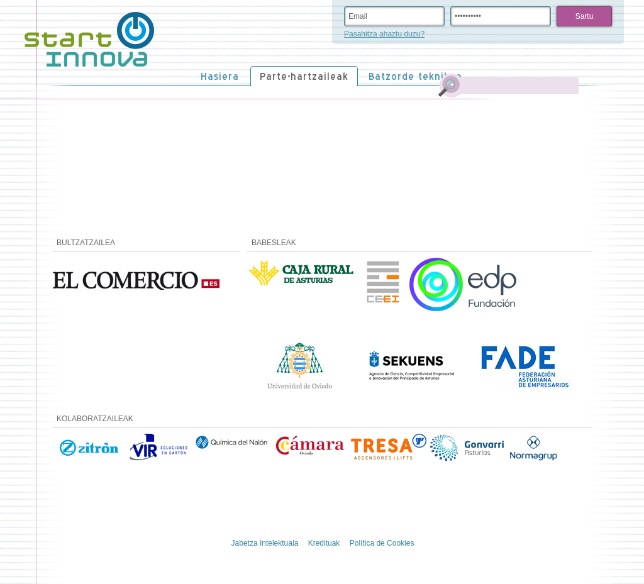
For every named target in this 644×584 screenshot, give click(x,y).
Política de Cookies (382, 543)
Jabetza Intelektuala (265, 543)
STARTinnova (89, 39)
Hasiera (220, 76)
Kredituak (324, 543)
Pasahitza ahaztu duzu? (384, 34)
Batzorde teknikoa (415, 76)
